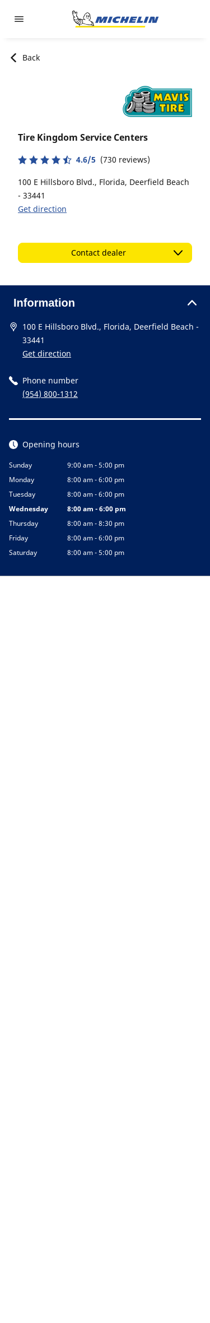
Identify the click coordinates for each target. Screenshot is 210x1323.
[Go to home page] (115, 19)
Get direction (42, 208)
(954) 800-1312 (50, 393)
